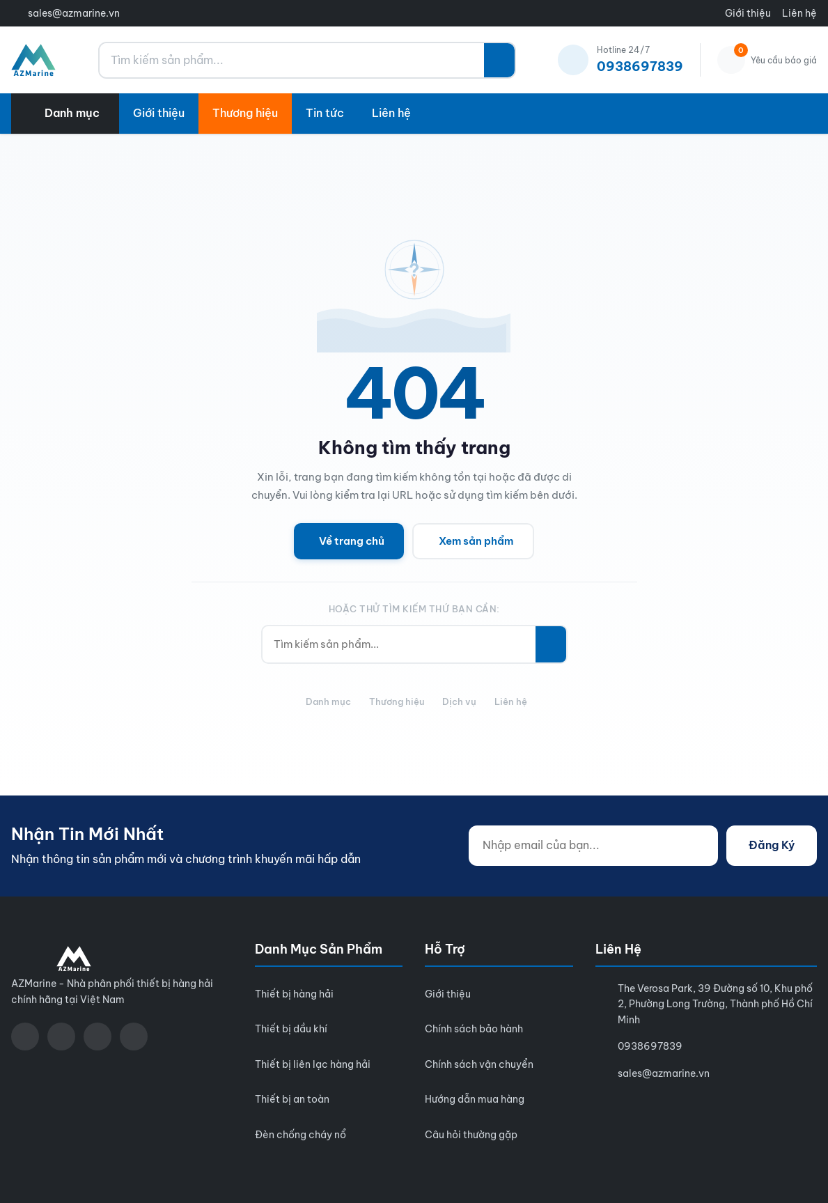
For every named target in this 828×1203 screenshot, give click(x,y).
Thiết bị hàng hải (294, 994)
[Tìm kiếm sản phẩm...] (292, 60)
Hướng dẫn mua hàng (474, 1099)
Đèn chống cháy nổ (300, 1134)
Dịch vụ (459, 701)
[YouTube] (61, 1036)
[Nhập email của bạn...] (593, 845)
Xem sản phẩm (476, 541)
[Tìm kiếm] (499, 60)
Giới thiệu (748, 13)
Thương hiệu (245, 113)
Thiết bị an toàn (292, 1099)
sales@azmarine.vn (74, 13)
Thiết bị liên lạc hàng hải (312, 1064)
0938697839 (650, 1046)
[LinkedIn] (134, 1036)
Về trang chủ (351, 541)
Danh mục (328, 701)
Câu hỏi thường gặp (471, 1134)
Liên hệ (799, 13)
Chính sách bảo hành (474, 1029)
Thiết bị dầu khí (291, 1029)
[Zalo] (97, 1036)
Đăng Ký (772, 845)
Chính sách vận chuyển (479, 1064)
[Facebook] (25, 1036)
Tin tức (325, 113)
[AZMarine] (33, 60)
